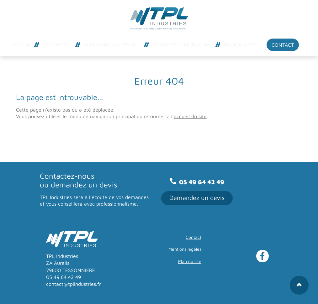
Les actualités (240, 44)
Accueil (21, 44)
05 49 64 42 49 (197, 182)
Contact (283, 45)
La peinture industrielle (112, 44)
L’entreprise (57, 44)
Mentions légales (184, 249)
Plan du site (189, 261)
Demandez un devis (197, 197)
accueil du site (190, 116)
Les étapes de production (181, 44)
